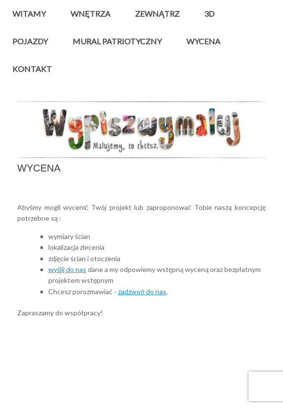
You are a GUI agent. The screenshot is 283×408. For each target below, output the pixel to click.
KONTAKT (32, 68)
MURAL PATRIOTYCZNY (117, 41)
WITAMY (29, 13)
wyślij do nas (67, 269)
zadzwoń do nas (142, 291)
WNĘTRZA (90, 13)
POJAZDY (30, 41)
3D (209, 13)
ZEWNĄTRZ (157, 13)
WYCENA (203, 41)
